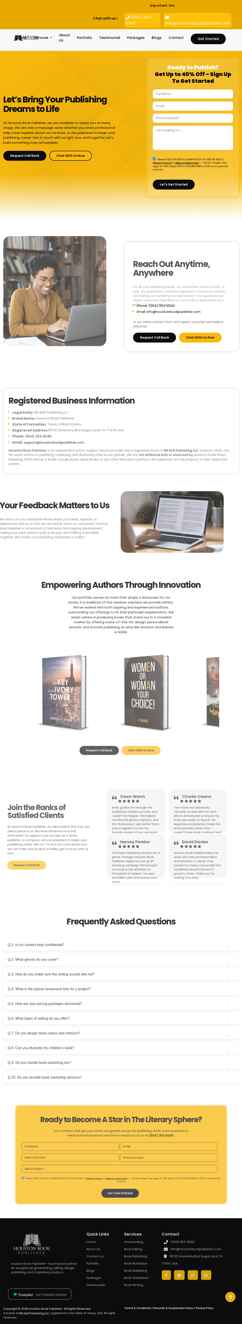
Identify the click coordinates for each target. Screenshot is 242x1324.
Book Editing (129, 1254)
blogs (157, 37)
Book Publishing (130, 1259)
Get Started (208, 38)
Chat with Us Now (70, 155)
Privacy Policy (205, 1308)
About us (102, 1254)
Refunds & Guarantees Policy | (174, 1308)
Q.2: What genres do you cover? (33, 977)
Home (21, 37)
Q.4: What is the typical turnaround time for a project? (49, 1007)
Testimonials (104, 1278)
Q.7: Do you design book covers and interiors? (44, 1051)
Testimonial (109, 37)
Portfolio (84, 37)
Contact (176, 37)
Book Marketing (130, 1268)
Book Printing (129, 1278)
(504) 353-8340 (38, 454)
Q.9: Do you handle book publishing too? (39, 1080)
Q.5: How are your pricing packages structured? (45, 1021)
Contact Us (104, 1259)
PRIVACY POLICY (162, 162)
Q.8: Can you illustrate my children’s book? (41, 1065)
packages (136, 37)
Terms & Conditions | (138, 1308)
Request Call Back (24, 155)
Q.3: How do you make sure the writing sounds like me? (51, 992)
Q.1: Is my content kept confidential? (36, 962)
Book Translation (131, 1273)
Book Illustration (131, 1264)
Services (41, 37)
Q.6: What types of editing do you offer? (38, 1036)
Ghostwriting (129, 1250)
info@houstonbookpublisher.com (168, 1254)
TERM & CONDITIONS (186, 162)
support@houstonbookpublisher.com (54, 460)
